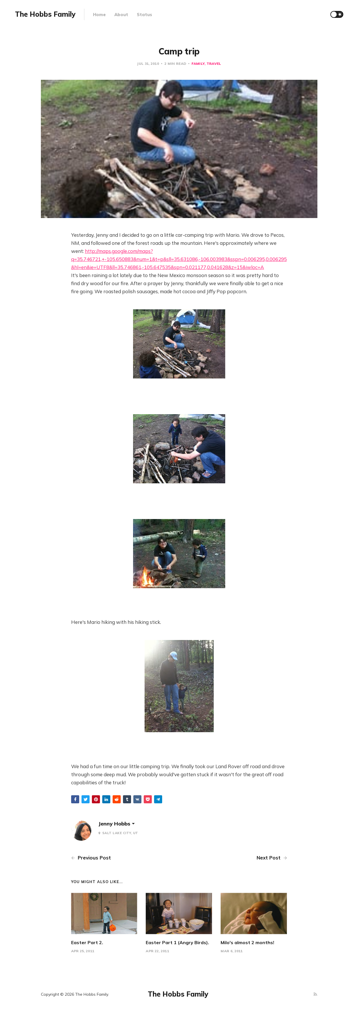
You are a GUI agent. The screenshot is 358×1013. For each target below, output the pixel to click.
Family (198, 63)
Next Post (272, 858)
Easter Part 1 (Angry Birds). (177, 942)
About (121, 14)
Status (144, 14)
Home (99, 14)
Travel (214, 63)
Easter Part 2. (87, 942)
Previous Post (91, 858)
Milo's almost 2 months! (247, 942)
